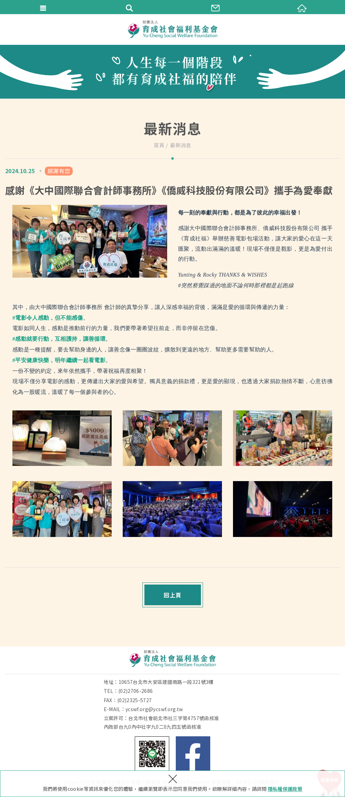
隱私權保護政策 (285, 788)
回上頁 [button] (172, 595)
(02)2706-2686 (135, 690)
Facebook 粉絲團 (193, 753)
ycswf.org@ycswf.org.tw (154, 709)
